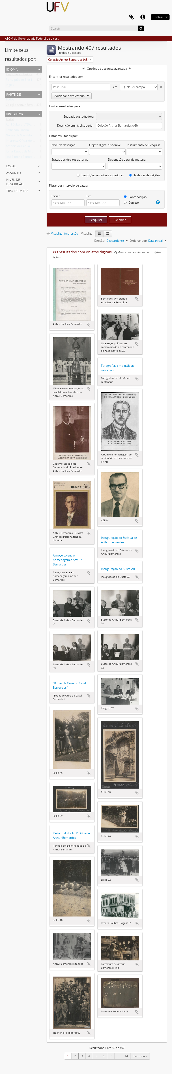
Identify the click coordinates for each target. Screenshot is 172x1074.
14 (126, 1056)
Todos (10, 100)
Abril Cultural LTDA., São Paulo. (26, 125)
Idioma (12, 69)
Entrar (159, 17)
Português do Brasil (19, 81)
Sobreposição (135, 197)
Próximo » (140, 1056)
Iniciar (56, 196)
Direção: (99, 241)
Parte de (13, 94)
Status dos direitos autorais (70, 159)
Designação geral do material (127, 159)
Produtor (14, 114)
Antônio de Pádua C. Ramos (24, 147)
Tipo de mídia (17, 190)
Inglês (10, 86)
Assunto (13, 172)
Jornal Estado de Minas (21, 152)
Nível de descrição (15, 181)
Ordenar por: (138, 241)
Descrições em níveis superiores (100, 175)
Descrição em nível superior (75, 125)
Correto (131, 203)
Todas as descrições (144, 175)
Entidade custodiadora (78, 116)
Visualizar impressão (62, 233)
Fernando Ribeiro (17, 131)
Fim (88, 196)
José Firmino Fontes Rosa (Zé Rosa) (29, 158)
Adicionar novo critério (71, 96)
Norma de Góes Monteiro (23, 136)
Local (11, 166)
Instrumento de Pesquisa (143, 145)
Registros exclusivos (19, 75)
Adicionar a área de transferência (88, 324)
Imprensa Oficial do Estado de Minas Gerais (34, 142)
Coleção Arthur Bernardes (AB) (26, 106)
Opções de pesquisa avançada (107, 69)
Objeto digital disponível (105, 145)
